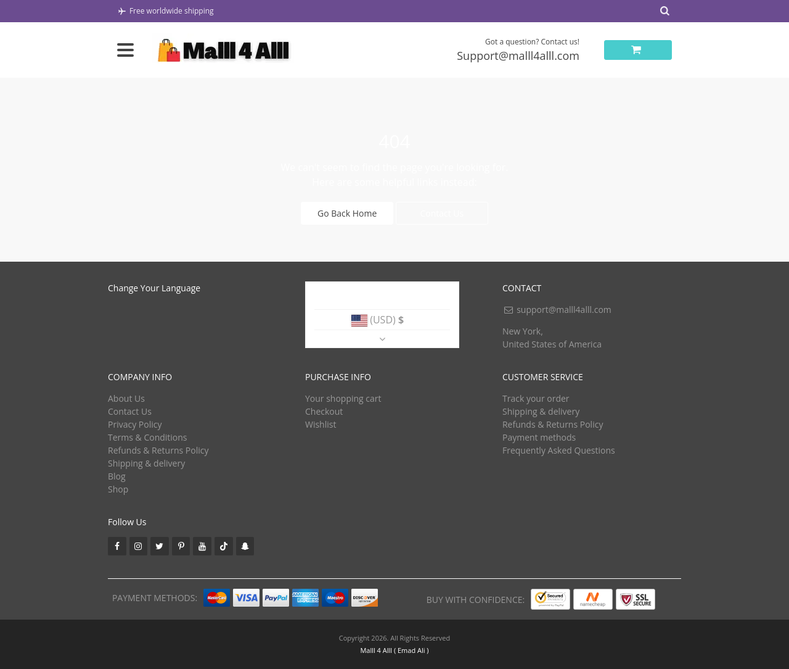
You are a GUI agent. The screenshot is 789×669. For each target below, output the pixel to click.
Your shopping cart (343, 398)
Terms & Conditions (147, 437)
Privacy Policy (134, 424)
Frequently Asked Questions (558, 450)
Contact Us (442, 213)
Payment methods (539, 437)
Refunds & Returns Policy (158, 450)
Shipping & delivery (146, 463)
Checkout (324, 411)
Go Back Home (347, 213)
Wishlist (320, 424)
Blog (117, 476)
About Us (126, 398)
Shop (118, 489)
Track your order (536, 398)
